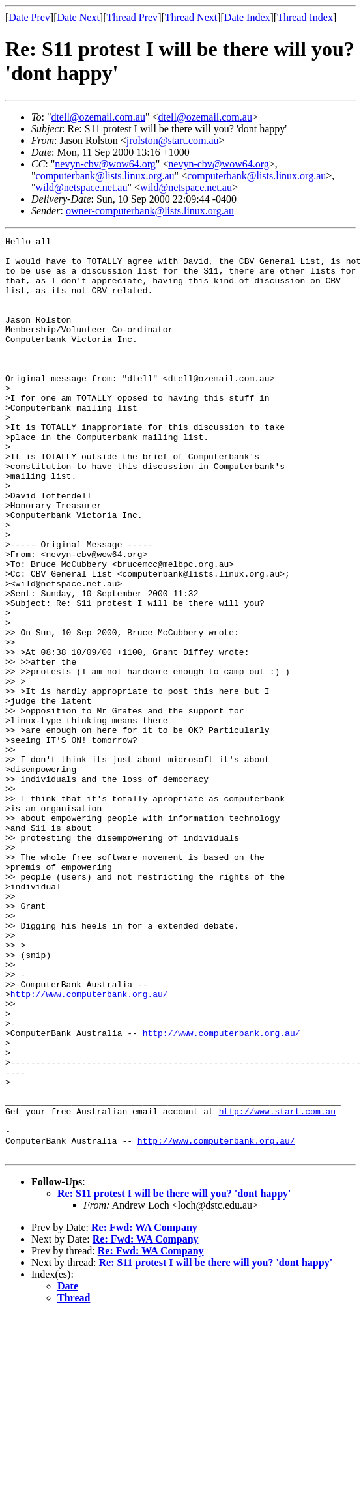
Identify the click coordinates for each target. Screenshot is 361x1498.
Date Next (78, 17)
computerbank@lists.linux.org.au (105, 175)
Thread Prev (132, 17)
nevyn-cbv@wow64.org (105, 163)
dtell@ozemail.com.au (98, 116)
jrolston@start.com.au (172, 140)
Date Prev (29, 17)
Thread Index (305, 17)
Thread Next (191, 17)
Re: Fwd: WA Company (144, 1411)
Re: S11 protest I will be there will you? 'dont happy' (174, 1377)
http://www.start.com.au (277, 1287)
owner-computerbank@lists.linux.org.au (150, 210)
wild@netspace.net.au (82, 187)
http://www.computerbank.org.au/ (89, 1146)
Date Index (247, 17)
